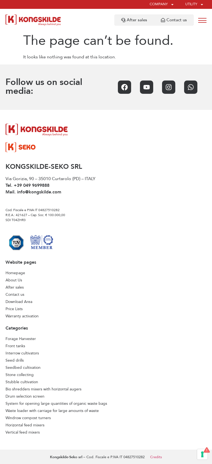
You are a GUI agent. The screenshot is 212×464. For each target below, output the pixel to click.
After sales (15, 287)
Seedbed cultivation (23, 368)
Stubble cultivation (22, 382)
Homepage (15, 273)
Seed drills (15, 360)
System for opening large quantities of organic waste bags (56, 404)
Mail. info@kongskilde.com (33, 192)
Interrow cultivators (22, 353)
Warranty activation (22, 316)
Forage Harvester (21, 339)
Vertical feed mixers (23, 432)
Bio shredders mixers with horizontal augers (43, 389)
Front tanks (15, 346)
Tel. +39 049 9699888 (27, 185)
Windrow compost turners (28, 418)
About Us (14, 280)
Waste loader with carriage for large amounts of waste (52, 411)
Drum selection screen (25, 396)
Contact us (15, 295)
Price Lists (14, 309)
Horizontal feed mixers (25, 425)
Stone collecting (20, 375)
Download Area (19, 302)
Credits (156, 457)
